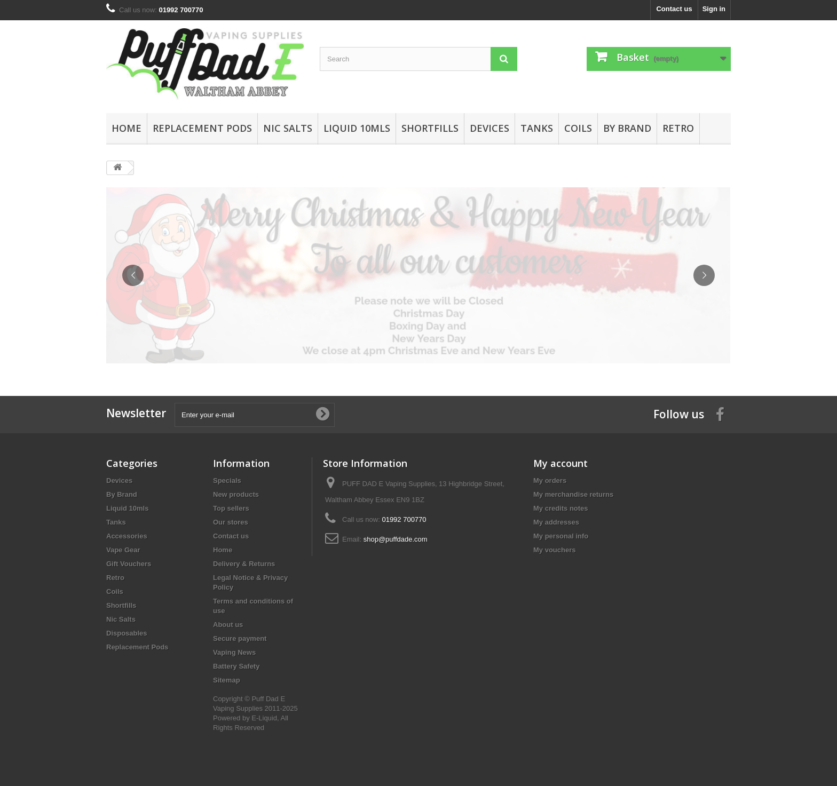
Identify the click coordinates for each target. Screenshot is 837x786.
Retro (678, 128)
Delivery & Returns (244, 564)
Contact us (674, 9)
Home (126, 128)
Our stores (230, 522)
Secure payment (239, 638)
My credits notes (560, 508)
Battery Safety (236, 666)
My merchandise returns (573, 494)
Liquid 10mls (356, 128)
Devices (489, 128)
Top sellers (231, 508)
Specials (227, 481)
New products (236, 494)
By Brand (627, 128)
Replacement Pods (202, 128)
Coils (578, 128)
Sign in (713, 9)
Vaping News (234, 652)
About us (228, 625)
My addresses (556, 522)
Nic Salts (287, 128)
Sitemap (226, 680)
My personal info (560, 536)
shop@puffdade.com (396, 539)
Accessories (126, 536)
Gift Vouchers (128, 564)
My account (560, 463)
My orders (549, 481)
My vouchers (554, 550)
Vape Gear (123, 550)
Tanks (536, 128)
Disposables (126, 633)
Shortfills (430, 128)
